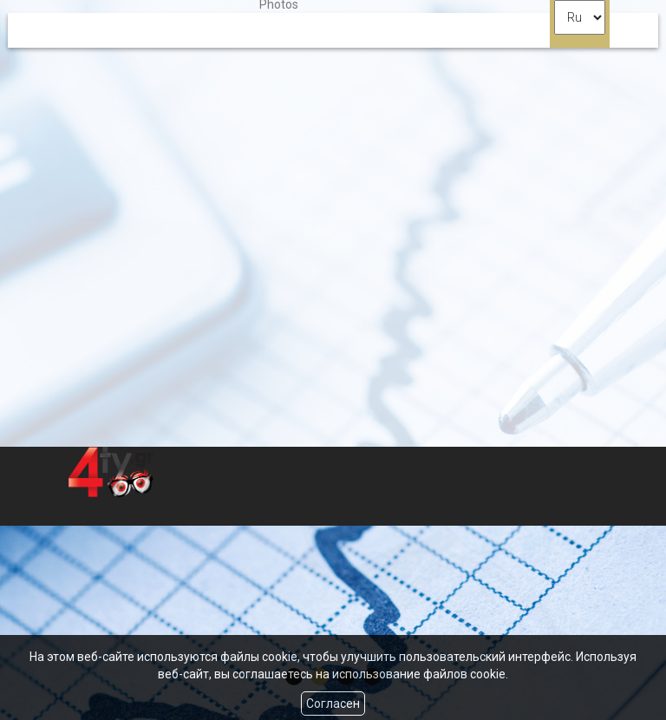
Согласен (333, 703)
